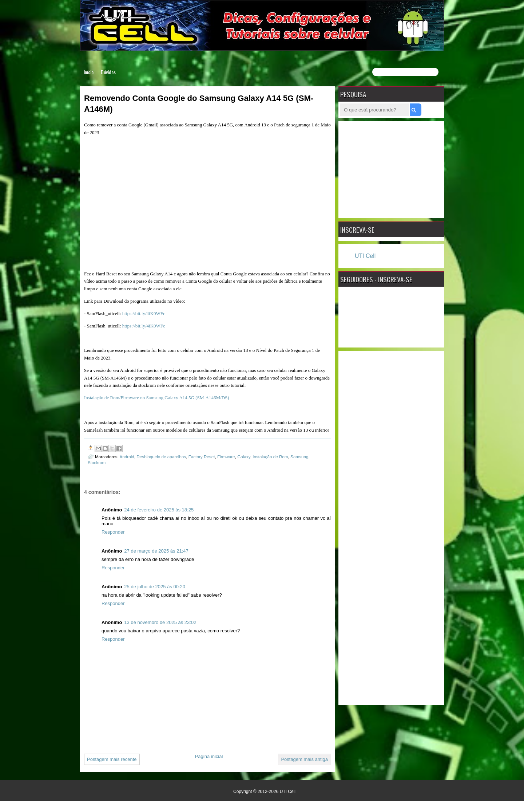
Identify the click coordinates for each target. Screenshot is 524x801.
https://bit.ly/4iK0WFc (143, 313)
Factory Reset (201, 456)
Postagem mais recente (112, 759)
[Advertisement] (391, 168)
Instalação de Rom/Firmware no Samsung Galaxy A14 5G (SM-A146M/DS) (156, 397)
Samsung (299, 456)
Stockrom (97, 462)
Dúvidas (108, 72)
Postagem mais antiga (304, 759)
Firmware (226, 456)
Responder (113, 532)
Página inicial (209, 756)
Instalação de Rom (270, 456)
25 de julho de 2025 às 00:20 (154, 586)
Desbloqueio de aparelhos (161, 456)
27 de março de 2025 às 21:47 (156, 551)
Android (127, 456)
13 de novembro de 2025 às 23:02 (160, 622)
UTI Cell (365, 256)
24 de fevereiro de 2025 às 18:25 (159, 510)
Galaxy (243, 456)
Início (89, 72)
